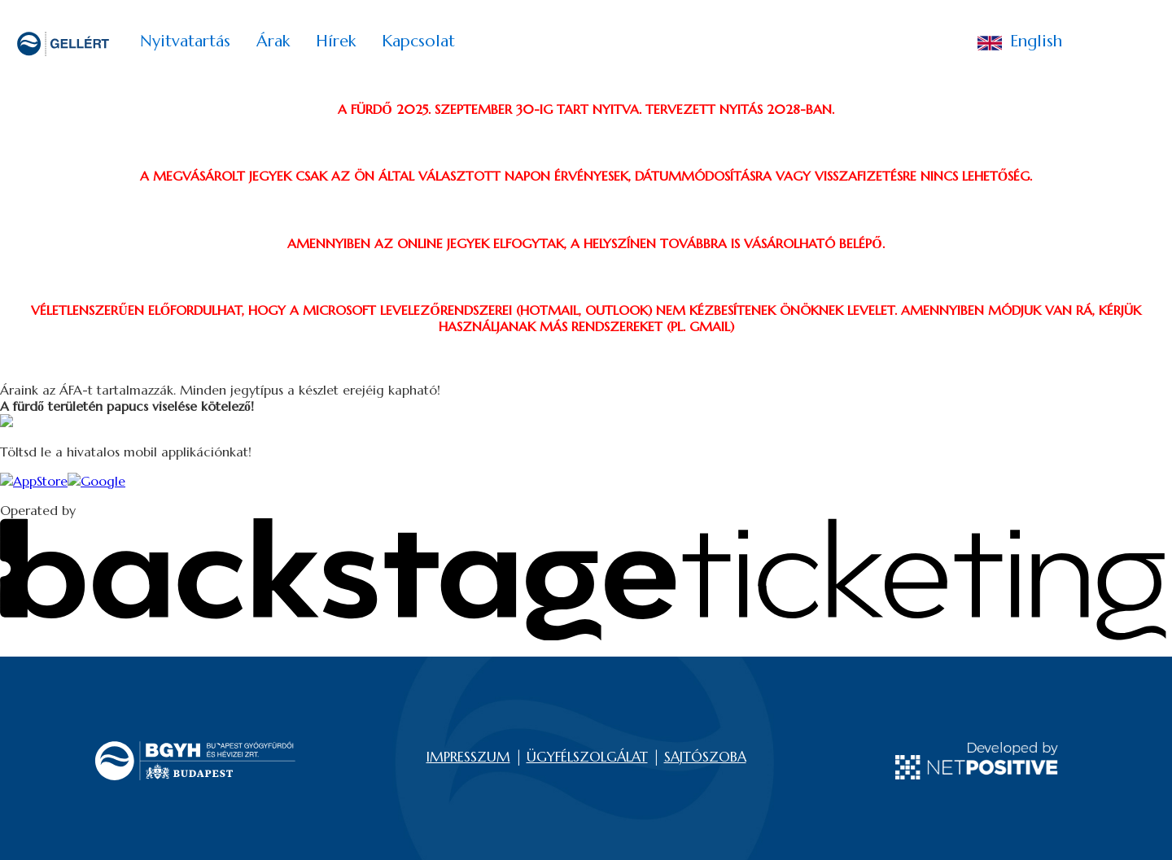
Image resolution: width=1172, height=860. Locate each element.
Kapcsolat (418, 41)
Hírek (336, 41)
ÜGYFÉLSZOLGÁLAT (587, 757)
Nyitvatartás (185, 41)
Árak (273, 41)
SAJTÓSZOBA (705, 757)
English (1019, 43)
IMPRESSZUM (468, 757)
